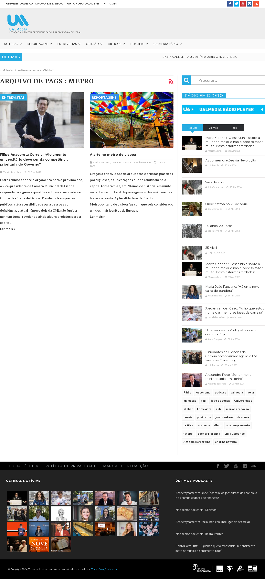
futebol (188, 433)
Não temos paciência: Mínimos (196, 510)
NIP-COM (110, 3)
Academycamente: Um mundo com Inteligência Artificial (213, 522)
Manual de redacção (125, 466)
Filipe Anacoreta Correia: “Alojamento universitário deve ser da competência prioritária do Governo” (34, 159)
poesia (187, 417)
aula (219, 409)
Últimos (213, 127)
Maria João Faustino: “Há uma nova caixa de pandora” (232, 289)
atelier (188, 409)
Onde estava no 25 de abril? (226, 204)
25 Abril (211, 248)
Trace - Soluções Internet (104, 569)
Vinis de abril (214, 182)
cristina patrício (226, 441)
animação (190, 400)
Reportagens (104, 97)
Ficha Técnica (24, 466)
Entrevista (204, 409)
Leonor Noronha (209, 433)
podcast (220, 392)
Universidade (243, 400)
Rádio (187, 392)
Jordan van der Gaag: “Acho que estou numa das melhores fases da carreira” (234, 310)
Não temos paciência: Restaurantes (199, 534)
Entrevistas (13, 97)
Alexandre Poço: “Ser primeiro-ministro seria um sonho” (229, 377)
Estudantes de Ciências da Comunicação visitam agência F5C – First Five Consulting (233, 356)
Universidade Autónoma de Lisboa (34, 3)
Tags (234, 127)
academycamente (238, 425)
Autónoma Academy (83, 3)
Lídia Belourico (235, 433)
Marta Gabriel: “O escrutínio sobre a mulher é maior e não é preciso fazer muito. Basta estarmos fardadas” (234, 142)
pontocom (204, 417)
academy (204, 425)
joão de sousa (220, 400)
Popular (192, 127)
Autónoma (203, 392)
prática (188, 425)
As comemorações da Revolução (230, 160)
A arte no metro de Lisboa (113, 155)
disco (218, 425)
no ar (250, 392)
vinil (203, 400)
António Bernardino (197, 441)
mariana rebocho (237, 409)
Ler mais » (7, 229)
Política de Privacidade (70, 466)
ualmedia (237, 392)
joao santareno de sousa (232, 417)
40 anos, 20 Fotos (218, 226)
